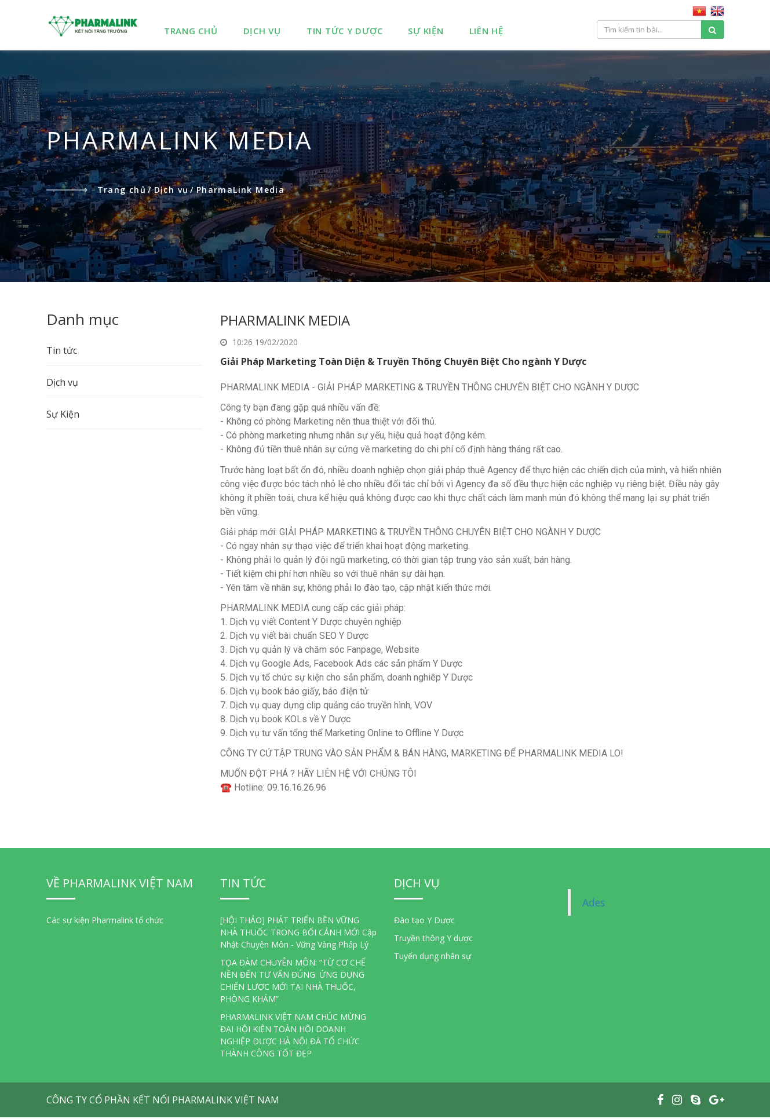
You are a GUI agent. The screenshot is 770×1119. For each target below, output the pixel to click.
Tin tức (61, 352)
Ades (593, 904)
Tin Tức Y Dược (360, 32)
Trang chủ (206, 32)
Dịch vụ (174, 191)
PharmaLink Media (240, 191)
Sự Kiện (441, 32)
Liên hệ (501, 32)
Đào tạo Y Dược (424, 921)
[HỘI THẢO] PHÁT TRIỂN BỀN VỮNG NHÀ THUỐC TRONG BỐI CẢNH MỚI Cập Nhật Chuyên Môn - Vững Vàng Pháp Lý (298, 934)
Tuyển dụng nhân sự (432, 957)
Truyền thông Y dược (433, 939)
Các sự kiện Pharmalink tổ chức (104, 921)
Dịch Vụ (277, 32)
